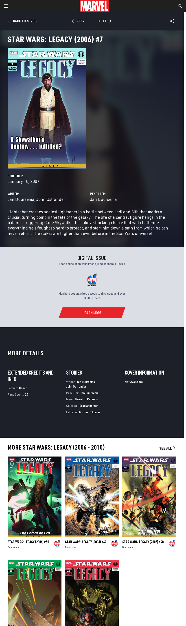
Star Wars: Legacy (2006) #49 (85, 542)
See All (167, 448)
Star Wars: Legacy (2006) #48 (143, 542)
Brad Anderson (88, 405)
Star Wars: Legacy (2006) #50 (28, 542)
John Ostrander (50, 199)
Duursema (13, 547)
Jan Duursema (21, 199)
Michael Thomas (90, 412)
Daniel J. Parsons (86, 399)
